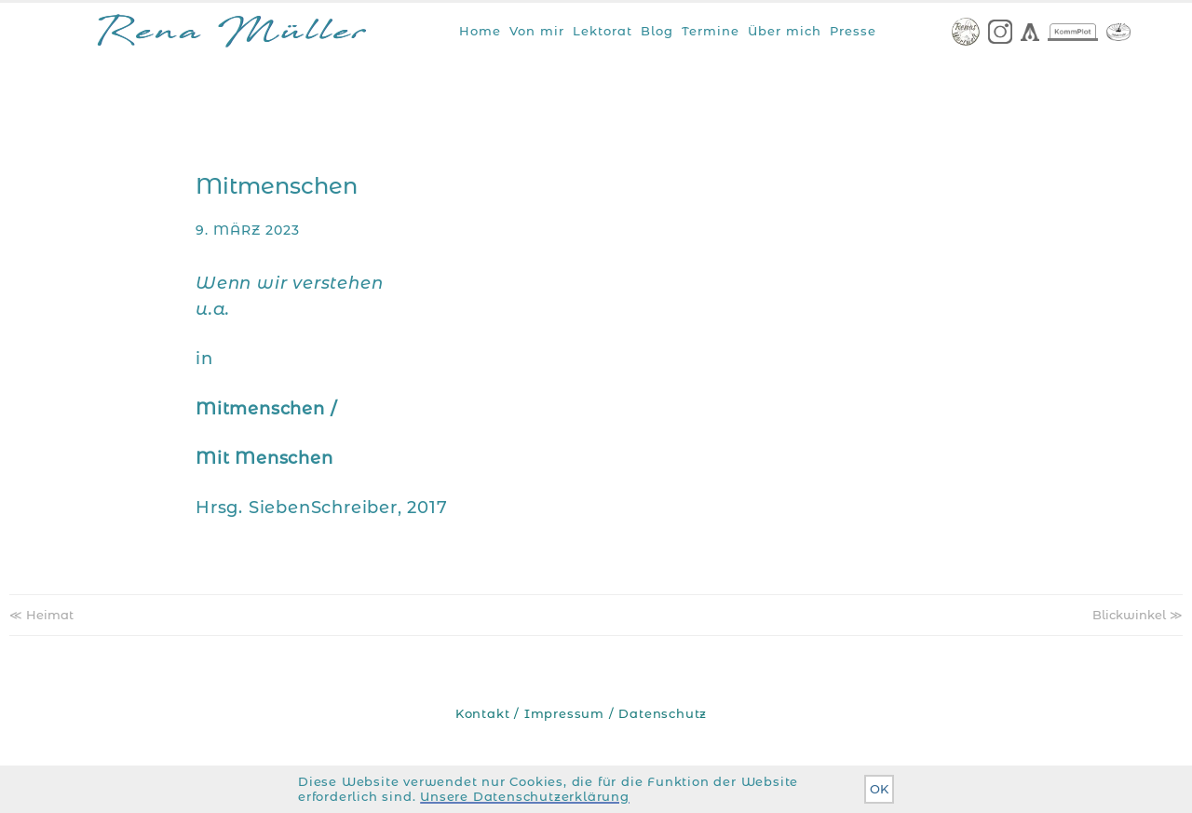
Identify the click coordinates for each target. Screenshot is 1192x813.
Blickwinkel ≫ (1137, 614)
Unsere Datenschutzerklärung (525, 797)
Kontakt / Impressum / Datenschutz (581, 714)
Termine (710, 30)
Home (480, 30)
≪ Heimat (41, 614)
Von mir (536, 30)
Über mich (784, 30)
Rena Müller (232, 34)
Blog (657, 30)
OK (879, 789)
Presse (853, 30)
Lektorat (602, 30)
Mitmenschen (277, 185)
